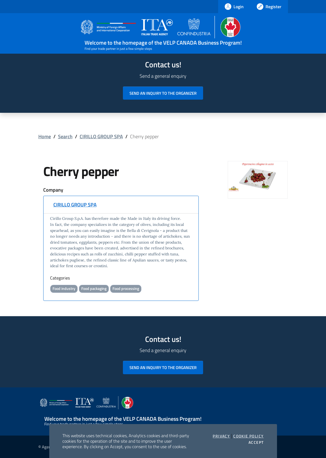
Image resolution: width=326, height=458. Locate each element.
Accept (256, 442)
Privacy (221, 436)
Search (65, 136)
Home (44, 136)
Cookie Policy (248, 436)
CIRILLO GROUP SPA (101, 136)
